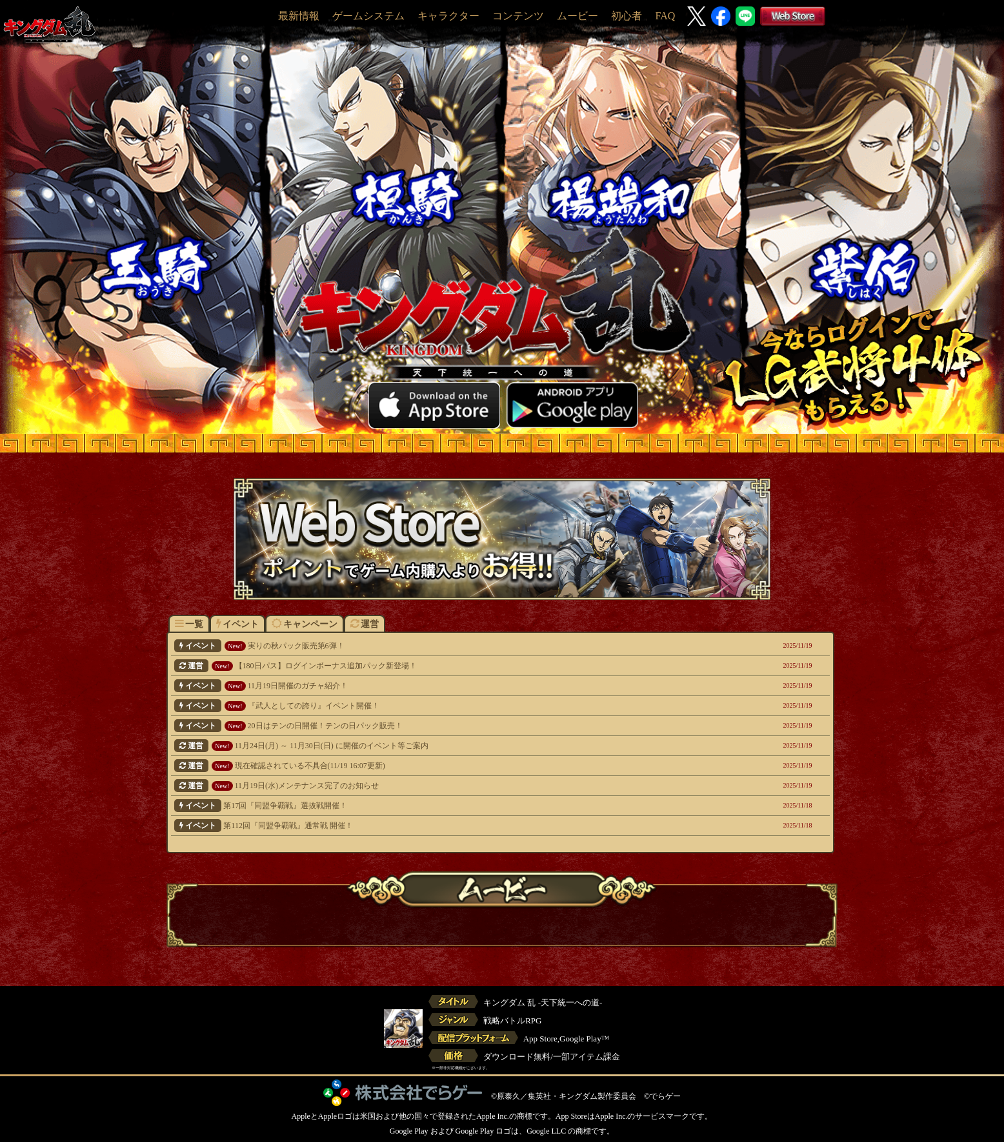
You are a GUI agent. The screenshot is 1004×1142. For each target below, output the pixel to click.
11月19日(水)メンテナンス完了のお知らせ (437, 785)
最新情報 (298, 15)
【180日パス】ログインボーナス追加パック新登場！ (437, 665)
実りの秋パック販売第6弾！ (437, 645)
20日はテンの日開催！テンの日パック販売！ (437, 725)
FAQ (665, 15)
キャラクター (448, 15)
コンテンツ (518, 15)
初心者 (626, 15)
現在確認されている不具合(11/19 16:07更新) (437, 765)
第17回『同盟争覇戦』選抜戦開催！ (437, 805)
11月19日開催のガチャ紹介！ (437, 685)
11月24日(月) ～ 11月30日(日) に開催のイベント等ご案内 (437, 745)
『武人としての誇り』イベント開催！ (437, 705)
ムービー (577, 15)
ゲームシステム (368, 15)
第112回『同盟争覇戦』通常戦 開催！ (437, 825)
